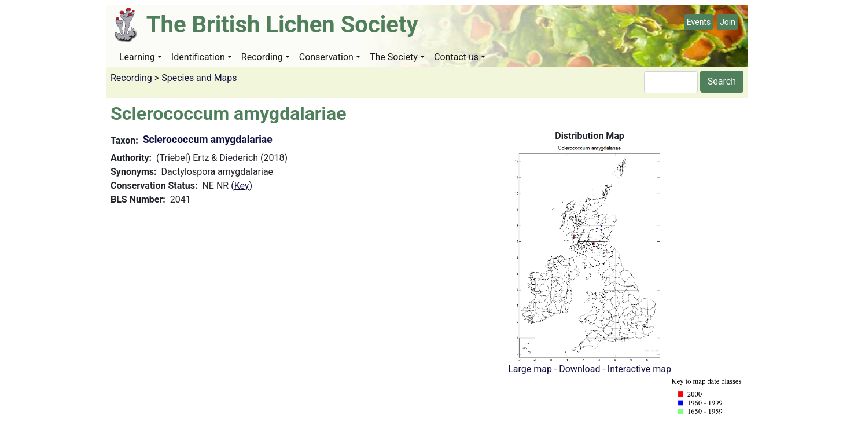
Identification (198, 57)
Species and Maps (199, 77)
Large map (530, 369)
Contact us (456, 57)
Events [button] (699, 22)
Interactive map (639, 369)
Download (579, 369)
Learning (137, 57)
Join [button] (727, 22)
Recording (262, 57)
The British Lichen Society (282, 24)
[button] (590, 252)
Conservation (326, 57)
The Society (394, 57)
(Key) (241, 185)
